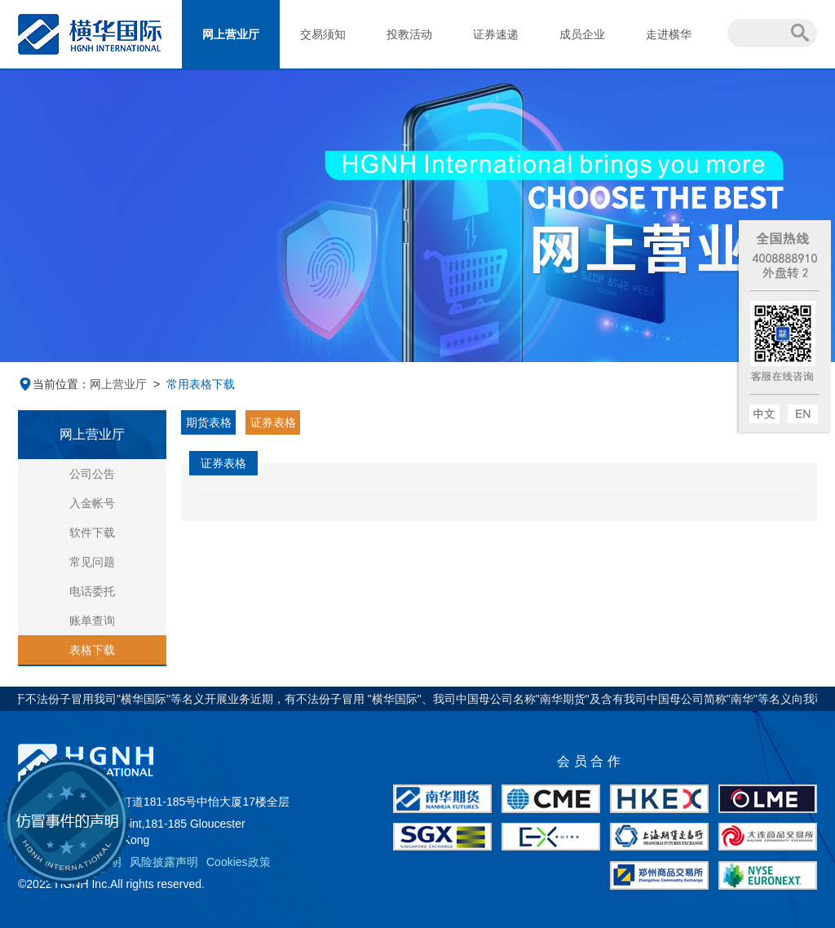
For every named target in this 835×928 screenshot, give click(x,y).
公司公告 (92, 473)
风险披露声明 (164, 861)
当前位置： (54, 384)
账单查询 (92, 620)
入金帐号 (92, 503)
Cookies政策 (238, 861)
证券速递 (496, 34)
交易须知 (323, 34)
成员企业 (582, 34)
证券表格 (273, 422)
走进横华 (668, 34)
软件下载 (92, 532)
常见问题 (92, 561)
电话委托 (92, 591)
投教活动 (409, 34)
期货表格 (209, 422)
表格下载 (92, 649)
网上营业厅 (230, 34)
